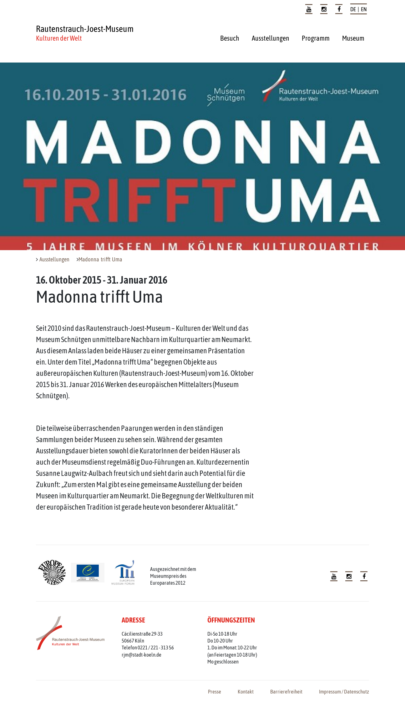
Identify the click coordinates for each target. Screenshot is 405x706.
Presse (214, 691)
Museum (353, 38)
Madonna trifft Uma (100, 259)
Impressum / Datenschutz (344, 691)
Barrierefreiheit (286, 691)
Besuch (229, 38)
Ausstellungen (270, 38)
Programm (316, 38)
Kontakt (246, 691)
